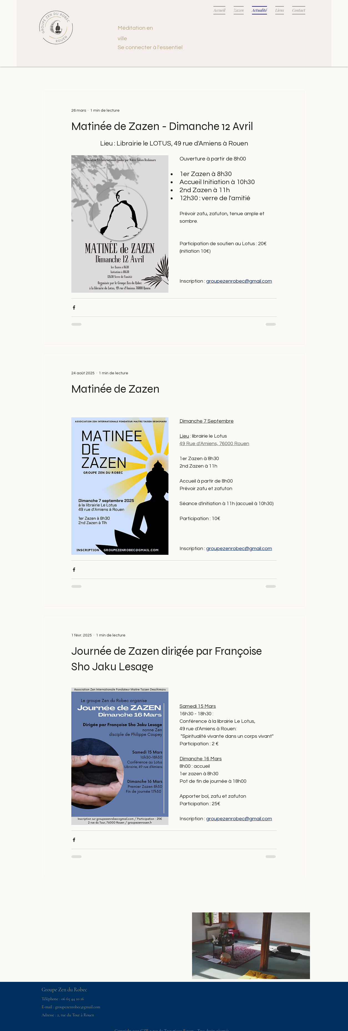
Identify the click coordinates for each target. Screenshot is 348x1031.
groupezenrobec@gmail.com (77, 1006)
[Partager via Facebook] (74, 307)
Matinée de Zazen (115, 389)
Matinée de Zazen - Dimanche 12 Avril (162, 126)
